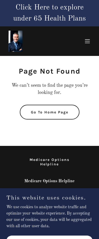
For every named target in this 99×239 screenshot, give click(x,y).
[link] (15, 41)
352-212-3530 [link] (49, 192)
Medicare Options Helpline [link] (49, 161)
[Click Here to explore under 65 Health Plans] (49, 13)
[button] (87, 41)
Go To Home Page (49, 112)
